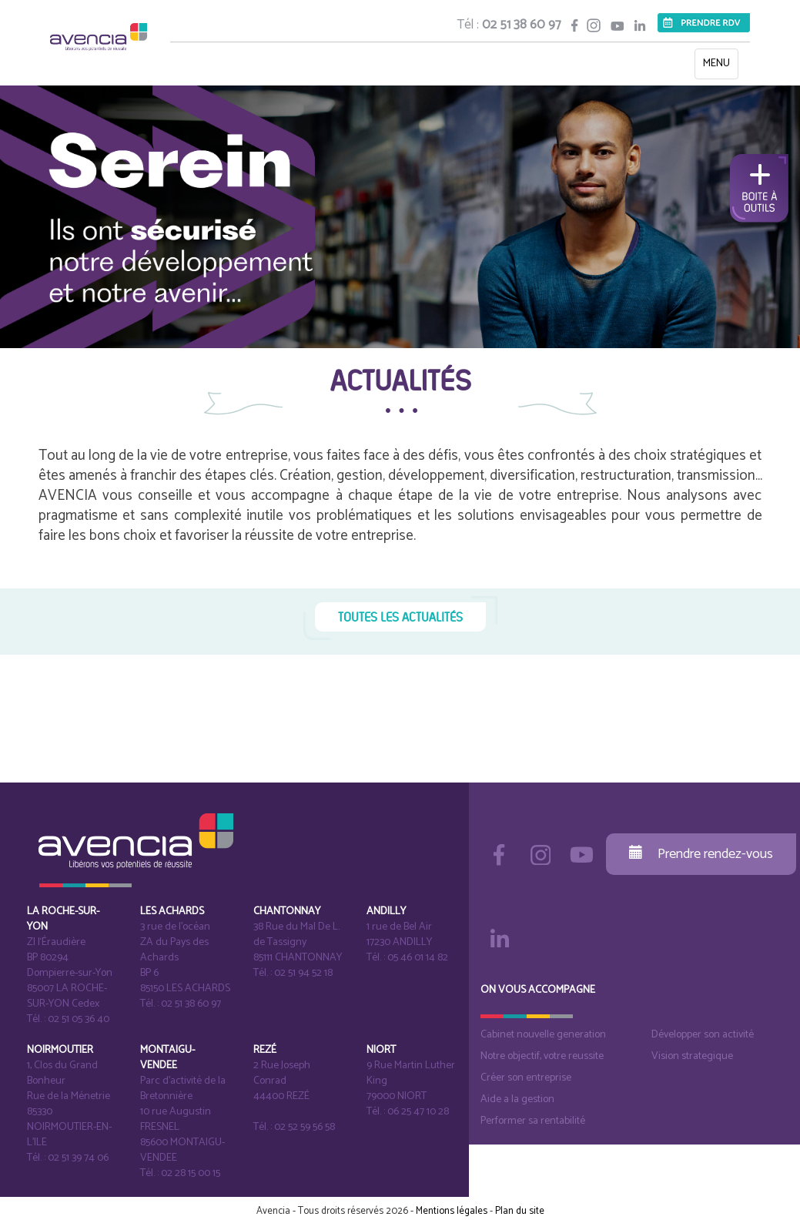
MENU (720, 66)
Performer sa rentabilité (532, 1121)
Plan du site (519, 1211)
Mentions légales (451, 1211)
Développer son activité (702, 1035)
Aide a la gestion (517, 1099)
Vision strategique (692, 1056)
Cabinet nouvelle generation (543, 1035)
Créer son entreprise (525, 1078)
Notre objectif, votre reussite (542, 1056)
